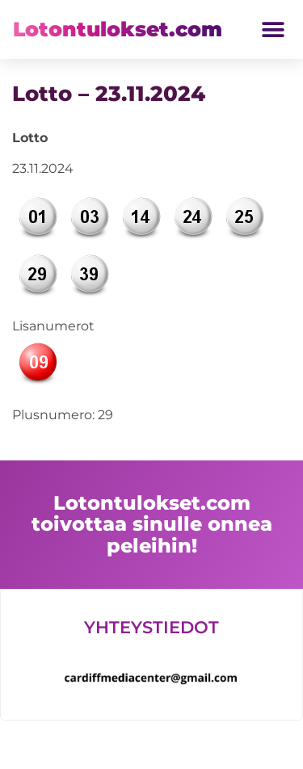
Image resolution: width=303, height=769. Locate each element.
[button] (273, 29)
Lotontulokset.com (117, 29)
